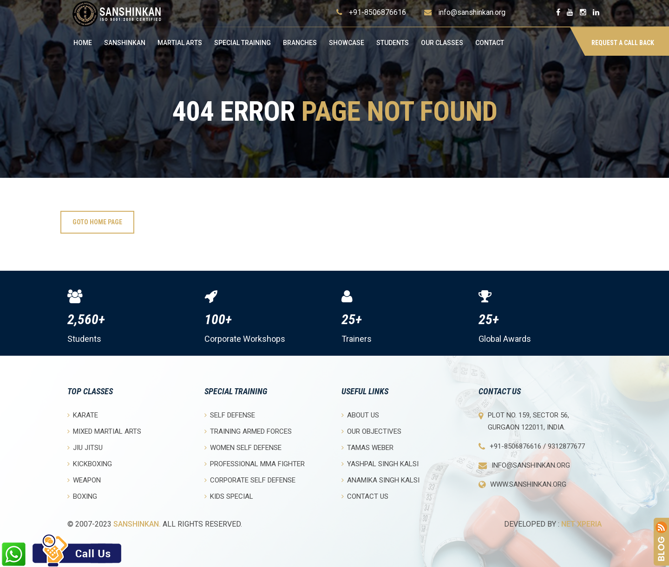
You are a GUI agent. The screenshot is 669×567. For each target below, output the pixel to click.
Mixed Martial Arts (104, 431)
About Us (360, 415)
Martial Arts (179, 42)
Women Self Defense (243, 447)
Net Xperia (581, 524)
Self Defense (229, 415)
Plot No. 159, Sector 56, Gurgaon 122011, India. (528, 421)
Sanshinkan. (137, 524)
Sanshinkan (124, 42)
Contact (489, 42)
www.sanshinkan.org (528, 484)
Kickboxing (89, 464)
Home (82, 42)
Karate (82, 415)
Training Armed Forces (248, 431)
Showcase (346, 42)
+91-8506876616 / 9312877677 (537, 446)
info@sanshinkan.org (471, 12)
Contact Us (364, 496)
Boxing (82, 496)
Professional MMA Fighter (254, 464)
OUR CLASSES (442, 42)
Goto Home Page (97, 222)
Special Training (242, 42)
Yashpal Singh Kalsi (380, 464)
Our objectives (371, 431)
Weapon (84, 480)
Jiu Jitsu (85, 447)
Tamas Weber (367, 447)
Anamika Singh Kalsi (380, 480)
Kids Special (228, 496)
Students (392, 42)
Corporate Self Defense (249, 480)
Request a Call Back (622, 42)
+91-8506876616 (377, 12)
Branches (300, 42)
